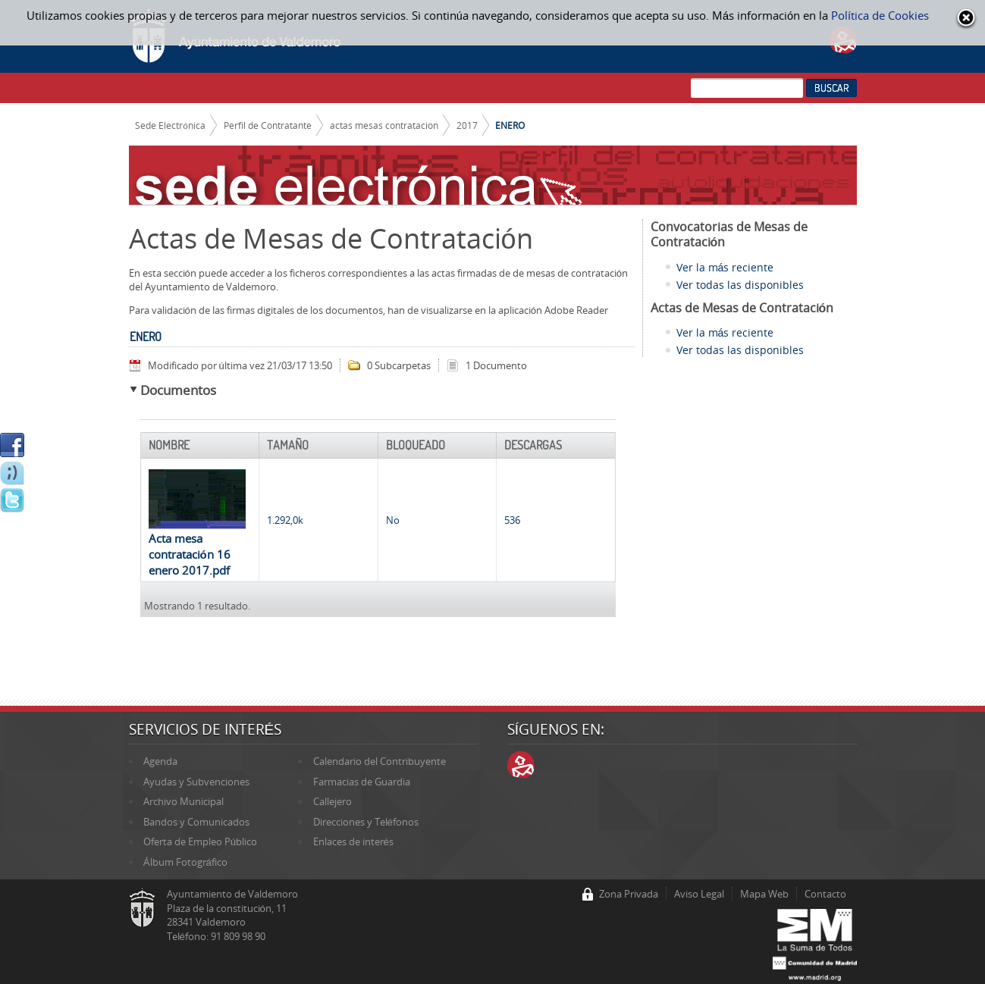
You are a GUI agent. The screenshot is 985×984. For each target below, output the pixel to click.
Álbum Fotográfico (185, 862)
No (393, 520)
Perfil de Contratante (268, 125)
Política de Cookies (880, 15)
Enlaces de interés (353, 841)
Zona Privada (628, 894)
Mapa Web (764, 894)
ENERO (510, 125)
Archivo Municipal (183, 801)
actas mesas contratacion (384, 125)
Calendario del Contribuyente (379, 761)
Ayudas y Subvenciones (196, 781)
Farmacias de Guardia (361, 781)
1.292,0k (285, 520)
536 (512, 520)
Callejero (332, 801)
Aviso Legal (699, 894)
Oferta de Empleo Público (200, 841)
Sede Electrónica (170, 125)
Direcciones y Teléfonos (366, 822)
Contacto (825, 894)
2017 (467, 125)
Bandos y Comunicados (196, 822)
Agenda (160, 761)
